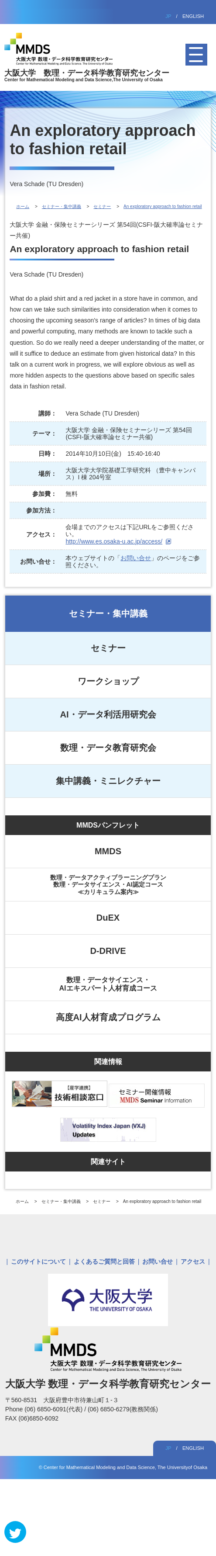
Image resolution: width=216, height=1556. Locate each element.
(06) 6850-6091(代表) (54, 1409)
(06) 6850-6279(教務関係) (123, 1409)
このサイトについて (38, 1261)
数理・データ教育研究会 (108, 747)
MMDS (108, 851)
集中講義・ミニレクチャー (108, 781)
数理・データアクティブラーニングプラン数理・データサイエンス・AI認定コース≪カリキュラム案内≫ (108, 884)
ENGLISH (193, 16)
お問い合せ (135, 557)
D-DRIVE (108, 951)
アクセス (193, 1261)
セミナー (108, 648)
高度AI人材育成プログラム (108, 1017)
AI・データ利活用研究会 (108, 714)
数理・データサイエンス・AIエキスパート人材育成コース (108, 983)
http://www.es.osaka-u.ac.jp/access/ (113, 541)
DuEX (108, 917)
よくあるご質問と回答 (104, 1261)
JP (168, 16)
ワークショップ (108, 681)
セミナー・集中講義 (108, 613)
